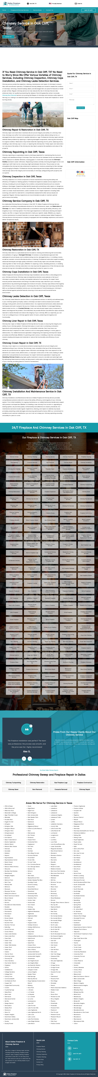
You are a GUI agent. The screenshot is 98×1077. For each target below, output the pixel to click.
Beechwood (8, 873)
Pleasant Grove (55, 1014)
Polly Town (54, 1021)
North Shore (54, 931)
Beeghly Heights (9, 875)
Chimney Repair (68, 462)
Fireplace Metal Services (14, 545)
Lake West (54, 806)
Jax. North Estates (33, 967)
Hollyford (30, 934)
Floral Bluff (31, 857)
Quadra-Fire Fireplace (86, 605)
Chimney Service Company (68, 648)
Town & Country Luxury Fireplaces (50, 591)
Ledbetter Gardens (56, 824)
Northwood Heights (57, 936)
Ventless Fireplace (50, 676)
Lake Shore (31, 1023)
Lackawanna (32, 1001)
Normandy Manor (56, 918)
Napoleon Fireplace (50, 598)
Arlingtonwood (9, 833)
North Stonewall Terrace (58, 934)
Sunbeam (77, 922)
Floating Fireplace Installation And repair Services (68, 691)
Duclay (7, 1021)
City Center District (10, 963)
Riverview (76, 828)
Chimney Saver (86, 491)
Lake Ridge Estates (33, 1021)
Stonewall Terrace (79, 918)
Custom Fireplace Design (32, 575)
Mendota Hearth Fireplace (50, 612)
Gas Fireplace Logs (86, 545)
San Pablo (77, 860)
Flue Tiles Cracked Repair (50, 568)
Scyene (76, 871)
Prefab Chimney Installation (50, 635)
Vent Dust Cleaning (68, 641)
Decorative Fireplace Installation (86, 655)
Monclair (53, 889)
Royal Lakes (77, 842)
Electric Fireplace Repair (68, 520)
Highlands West (32, 916)
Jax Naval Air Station (34, 965)
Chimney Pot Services (68, 506)
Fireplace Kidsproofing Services (68, 635)
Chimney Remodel (68, 683)
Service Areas (37, 10)
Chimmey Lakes (9, 956)
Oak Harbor (54, 943)
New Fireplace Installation (86, 469)
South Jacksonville (79, 884)
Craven (7, 987)
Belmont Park (9, 880)
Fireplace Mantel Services (86, 691)
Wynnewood (77, 1019)
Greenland (31, 891)
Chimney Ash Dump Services (50, 506)
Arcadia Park (9, 819)
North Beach (55, 922)
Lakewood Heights (56, 815)
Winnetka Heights (79, 1003)
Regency (76, 815)
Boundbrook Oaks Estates (13, 905)
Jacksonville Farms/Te (34, 954)
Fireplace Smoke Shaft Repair (32, 484)
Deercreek (8, 994)
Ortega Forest (55, 967)
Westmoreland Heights (81, 985)
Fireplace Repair (50, 469)
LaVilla (53, 822)
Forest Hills (31, 860)
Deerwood (8, 996)
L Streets (30, 990)
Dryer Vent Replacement (50, 655)
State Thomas (78, 913)
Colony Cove (8, 976)
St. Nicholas (77, 911)
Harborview (31, 902)
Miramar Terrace (56, 882)
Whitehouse (77, 996)
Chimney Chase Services (50, 498)
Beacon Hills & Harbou (11, 866)
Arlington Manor (10, 828)
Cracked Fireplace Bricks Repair (50, 691)
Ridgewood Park (79, 824)
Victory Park (77, 972)
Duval (29, 806)
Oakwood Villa (55, 956)
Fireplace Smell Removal (14, 568)
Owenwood (54, 976)
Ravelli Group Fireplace (50, 627)
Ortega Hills (54, 970)
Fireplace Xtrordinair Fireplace (86, 612)
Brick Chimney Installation (86, 476)
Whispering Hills (78, 992)
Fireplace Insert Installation (14, 635)
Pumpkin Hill (77, 810)
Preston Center (55, 1023)
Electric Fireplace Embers (68, 575)
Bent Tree (8, 882)
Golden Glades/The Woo (35, 880)
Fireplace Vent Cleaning (68, 513)
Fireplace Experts (86, 648)
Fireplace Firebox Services (50, 545)
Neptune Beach (55, 907)
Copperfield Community (12, 985)
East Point (31, 819)
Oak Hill (53, 947)
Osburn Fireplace (50, 605)
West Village (77, 981)
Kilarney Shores (32, 978)
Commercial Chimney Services (50, 552)
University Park (78, 954)
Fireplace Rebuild (14, 520)
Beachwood (8, 864)
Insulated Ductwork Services (86, 683)
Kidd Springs (31, 976)
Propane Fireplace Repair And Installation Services (14, 536)
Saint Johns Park (79, 848)
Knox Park (31, 987)
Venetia (76, 965)
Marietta (53, 857)
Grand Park (31, 887)
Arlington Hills (9, 826)
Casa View (8, 938)
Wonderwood (78, 1005)
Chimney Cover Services (68, 498)
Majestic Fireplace (68, 598)
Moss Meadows (55, 898)
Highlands (31, 913)
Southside (77, 893)
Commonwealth (9, 978)
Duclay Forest (9, 1023)
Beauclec (7, 869)
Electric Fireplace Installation (32, 528)
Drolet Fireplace (14, 619)
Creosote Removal (32, 462)
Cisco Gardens (9, 961)
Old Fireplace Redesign (68, 568)
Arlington (7, 824)
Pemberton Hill (55, 996)
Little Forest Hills (56, 828)
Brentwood (8, 911)
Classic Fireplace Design (86, 568)
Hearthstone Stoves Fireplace (86, 619)
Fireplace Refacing (68, 484)
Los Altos (53, 840)
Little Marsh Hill (55, 831)
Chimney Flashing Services (14, 513)
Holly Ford (31, 929)
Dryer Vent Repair (32, 655)
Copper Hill (8, 983)
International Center (34, 947)
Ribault (76, 819)
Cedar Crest (8, 940)
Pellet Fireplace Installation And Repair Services (68, 583)
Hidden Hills (31, 909)
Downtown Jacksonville (12, 1019)
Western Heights (79, 983)
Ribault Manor (78, 822)
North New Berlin (56, 927)
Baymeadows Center (11, 860)
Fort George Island (33, 866)
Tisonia (76, 943)
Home (4, 10)
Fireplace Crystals (32, 583)
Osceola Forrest (55, 972)
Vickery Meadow (79, 967)
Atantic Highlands (10, 842)
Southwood (77, 898)
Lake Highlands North (34, 1012)
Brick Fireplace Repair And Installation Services (14, 691)
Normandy (54, 913)
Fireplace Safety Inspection (68, 655)
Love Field (54, 842)
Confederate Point (10, 981)
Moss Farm (54, 896)
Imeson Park (32, 945)
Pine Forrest (54, 1012)
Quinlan (76, 813)
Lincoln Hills (54, 826)
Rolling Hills (77, 835)
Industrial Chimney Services (86, 552)
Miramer (53, 884)
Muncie (53, 900)
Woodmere (77, 1014)
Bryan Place (8, 920)
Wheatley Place (78, 990)
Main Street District (57, 851)
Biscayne (7, 889)
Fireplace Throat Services (14, 552)
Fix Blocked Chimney (14, 560)
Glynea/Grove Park (33, 878)
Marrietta (54, 860)
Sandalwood (77, 862)
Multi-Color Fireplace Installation (50, 583)
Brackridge (8, 909)
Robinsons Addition (79, 833)
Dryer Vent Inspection (86, 641)
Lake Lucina (31, 1017)
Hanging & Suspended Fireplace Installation (86, 676)
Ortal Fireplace (68, 612)
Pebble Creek (55, 990)
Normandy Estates (56, 916)
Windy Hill (77, 1001)
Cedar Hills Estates (10, 945)
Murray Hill (54, 905)
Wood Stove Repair (50, 669)
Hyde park (31, 940)
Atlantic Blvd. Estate (11, 846)
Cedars (7, 952)
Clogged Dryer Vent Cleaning (14, 648)
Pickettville (54, 1003)
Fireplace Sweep (50, 513)
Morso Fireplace (50, 619)
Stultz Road (77, 920)
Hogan (30, 920)
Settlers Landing (79, 875)
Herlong (30, 907)
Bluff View (8, 900)
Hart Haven (31, 905)
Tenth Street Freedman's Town (83, 934)
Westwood (77, 987)
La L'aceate (31, 996)
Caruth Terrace (9, 929)
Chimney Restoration (14, 491)
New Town (54, 911)
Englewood (31, 844)
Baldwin (7, 853)
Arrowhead (8, 835)
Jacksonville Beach (33, 952)
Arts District (8, 837)
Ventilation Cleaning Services (32, 683)
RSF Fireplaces (14, 598)
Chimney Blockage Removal (32, 491)
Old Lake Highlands (57, 961)
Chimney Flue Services (86, 498)
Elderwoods (31, 833)
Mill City (53, 880)
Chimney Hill (8, 958)
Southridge (77, 891)
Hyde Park (31, 943)
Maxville (53, 862)
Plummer (53, 1019)
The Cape (76, 936)
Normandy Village (56, 920)
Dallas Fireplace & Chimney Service (75, 1074)
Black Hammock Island (12, 896)
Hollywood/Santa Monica (35, 936)
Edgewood (31, 824)
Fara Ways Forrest (33, 853)
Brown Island (9, 918)
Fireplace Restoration (14, 476)
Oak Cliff (53, 940)
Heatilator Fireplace (32, 598)
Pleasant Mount (55, 1017)
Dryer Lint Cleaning (50, 641)
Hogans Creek (32, 922)
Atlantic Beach (9, 844)
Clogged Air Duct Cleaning (32, 648)
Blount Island (9, 898)
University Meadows (80, 952)
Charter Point (9, 954)
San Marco (77, 855)
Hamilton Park (32, 898)
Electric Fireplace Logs (32, 552)
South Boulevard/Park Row (82, 882)
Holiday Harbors (33, 925)
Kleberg (30, 985)
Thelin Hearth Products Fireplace (32, 627)
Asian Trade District (11, 840)
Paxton (53, 985)
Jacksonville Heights (34, 956)
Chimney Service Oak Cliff (14, 46)
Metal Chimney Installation (14, 484)
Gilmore (30, 871)
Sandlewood (77, 864)
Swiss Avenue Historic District (83, 927)
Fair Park (30, 846)
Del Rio (7, 1001)
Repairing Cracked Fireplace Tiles (50, 560)
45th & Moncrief (10, 808)
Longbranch (54, 835)
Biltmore (7, 887)
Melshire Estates (56, 869)
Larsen (53, 819)
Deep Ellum (8, 992)
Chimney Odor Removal (32, 568)
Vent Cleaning (14, 641)
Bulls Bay (7, 927)
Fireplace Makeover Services (50, 683)
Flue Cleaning (14, 462)
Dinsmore (8, 1010)
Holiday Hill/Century (34, 927)
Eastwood (31, 822)
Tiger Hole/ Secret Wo (80, 938)
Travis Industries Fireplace (68, 619)
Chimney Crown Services (14, 498)
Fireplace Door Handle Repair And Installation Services (68, 536)
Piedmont (54, 1010)
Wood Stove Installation (68, 669)
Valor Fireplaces (32, 591)
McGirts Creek (55, 866)
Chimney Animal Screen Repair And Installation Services (68, 477)
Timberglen (77, 940)
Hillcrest (30, 918)
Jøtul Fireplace (14, 612)
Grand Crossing (32, 884)
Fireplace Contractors (86, 513)
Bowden (7, 907)
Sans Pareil (77, 866)
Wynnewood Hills (79, 1021)
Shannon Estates (79, 878)
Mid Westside (55, 875)
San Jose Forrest (79, 853)
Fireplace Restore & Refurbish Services (32, 691)
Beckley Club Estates (11, 871)
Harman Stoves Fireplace (32, 605)
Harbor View (31, 900)
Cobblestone (8, 970)
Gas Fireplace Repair (50, 520)
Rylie (75, 846)
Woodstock (77, 1017)
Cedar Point (8, 947)
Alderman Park (9, 810)
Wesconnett (77, 974)
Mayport (53, 864)
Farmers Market (33, 855)
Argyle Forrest (9, 822)
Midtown (53, 878)
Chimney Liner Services (14, 506)
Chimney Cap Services (32, 498)
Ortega (53, 963)
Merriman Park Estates (58, 871)
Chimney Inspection (68, 456)
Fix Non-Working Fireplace (32, 476)
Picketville (54, 1005)
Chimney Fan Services (86, 506)
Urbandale (77, 963)
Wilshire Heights (78, 999)
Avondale (7, 851)
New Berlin (54, 909)
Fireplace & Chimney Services (20, 10)
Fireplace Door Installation (50, 536)
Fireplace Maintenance (32, 669)
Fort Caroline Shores (34, 864)
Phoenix (53, 1001)
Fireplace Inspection (50, 491)
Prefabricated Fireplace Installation (86, 528)
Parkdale (53, 983)
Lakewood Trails (56, 817)
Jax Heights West (33, 963)
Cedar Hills (8, 943)
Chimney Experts (14, 655)
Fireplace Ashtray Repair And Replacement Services (86, 536)
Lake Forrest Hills (33, 1008)
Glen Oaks (31, 875)
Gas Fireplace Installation (14, 528)
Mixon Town (54, 887)
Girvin (29, 873)
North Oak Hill (55, 929)
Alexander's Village (10, 813)
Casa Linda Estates (10, 934)
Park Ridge (54, 981)
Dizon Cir (7, 1012)
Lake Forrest (31, 1005)
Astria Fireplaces (86, 591)
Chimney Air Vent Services (14, 583)
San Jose (76, 851)
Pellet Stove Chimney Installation (50, 575)
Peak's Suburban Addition (58, 987)
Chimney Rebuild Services (32, 635)
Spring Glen (77, 902)
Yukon (76, 1023)
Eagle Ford (31, 810)
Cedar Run (8, 949)
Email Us (78, 4)
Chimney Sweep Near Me (50, 662)
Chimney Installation (86, 462)
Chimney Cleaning (32, 456)
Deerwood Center (10, 999)
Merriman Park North (57, 873)
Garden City (31, 869)
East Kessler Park (33, 817)
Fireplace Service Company (50, 648)
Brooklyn (7, 916)
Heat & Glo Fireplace (14, 605)
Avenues (7, 848)
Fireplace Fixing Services (32, 676)
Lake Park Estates (33, 1019)
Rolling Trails (77, 837)
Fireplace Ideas (14, 662)
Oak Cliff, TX (76, 1059)
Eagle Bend (31, 808)
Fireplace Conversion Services (68, 676)
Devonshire (8, 1005)
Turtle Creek (77, 947)
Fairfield (30, 851)
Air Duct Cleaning (32, 641)
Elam (29, 831)
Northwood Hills (56, 938)
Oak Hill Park (55, 949)
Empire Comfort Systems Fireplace (14, 627)
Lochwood (54, 833)
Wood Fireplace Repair (32, 520)
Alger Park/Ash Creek (11, 815)
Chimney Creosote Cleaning (32, 469)
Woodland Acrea (79, 1010)
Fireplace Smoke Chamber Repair (50, 484)
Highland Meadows (33, 911)
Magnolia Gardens (56, 848)
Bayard (7, 855)
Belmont (7, 878)
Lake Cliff (30, 1003)
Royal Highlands (79, 840)
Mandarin (54, 853)
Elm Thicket (31, 835)
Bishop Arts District (10, 893)
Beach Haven (9, 862)
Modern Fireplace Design (14, 575)
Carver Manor (9, 931)
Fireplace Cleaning (86, 456)
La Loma (30, 999)
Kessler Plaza (32, 974)
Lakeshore (54, 808)
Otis (52, 974)
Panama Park (55, 978)
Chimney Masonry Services (32, 513)
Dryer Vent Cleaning (86, 635)
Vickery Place (78, 970)
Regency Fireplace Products (86, 583)
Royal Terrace (78, 844)
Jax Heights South (33, 961)
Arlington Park (9, 831)
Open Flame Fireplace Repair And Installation (14, 683)
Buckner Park (9, 922)
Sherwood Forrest (79, 880)
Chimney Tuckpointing (86, 484)
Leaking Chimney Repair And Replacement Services (32, 560)
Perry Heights (55, 999)
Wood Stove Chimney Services (14, 676)
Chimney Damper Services (32, 506)
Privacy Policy (39, 1064)
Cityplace (7, 965)
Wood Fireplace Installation (86, 520)
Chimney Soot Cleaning (14, 469)
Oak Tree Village (56, 954)
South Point (77, 887)
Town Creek (77, 945)
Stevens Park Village (80, 916)
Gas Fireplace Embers (86, 575)
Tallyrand (76, 931)
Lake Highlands (32, 1010)
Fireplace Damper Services (68, 545)
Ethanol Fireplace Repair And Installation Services (68, 528)
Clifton (7, 967)
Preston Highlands (79, 806)
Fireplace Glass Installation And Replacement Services (32, 536)
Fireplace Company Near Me (14, 669)
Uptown (76, 958)
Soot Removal (50, 462)
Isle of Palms (32, 949)
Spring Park (77, 905)
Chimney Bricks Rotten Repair (68, 560)
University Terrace (79, 956)
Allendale (7, 817)
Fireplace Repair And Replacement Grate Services (32, 545)
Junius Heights (32, 972)
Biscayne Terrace (10, 891)
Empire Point (31, 840)
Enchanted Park (32, 842)
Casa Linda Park (10, 936)
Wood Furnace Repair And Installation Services (50, 528)
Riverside (76, 826)
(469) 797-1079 (89, 10)
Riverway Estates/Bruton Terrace (84, 831)
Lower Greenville (56, 846)
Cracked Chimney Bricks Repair (86, 560)
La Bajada (31, 994)
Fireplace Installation (68, 469)
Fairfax (30, 848)
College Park (8, 974)
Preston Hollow (78, 808)
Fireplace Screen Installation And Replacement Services (86, 627)
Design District (9, 1003)
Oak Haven (54, 945)
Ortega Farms (55, 965)
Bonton (7, 902)
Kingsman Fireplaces (68, 591)
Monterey (54, 893)
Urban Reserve (78, 961)
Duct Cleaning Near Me (32, 662)
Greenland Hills (32, 893)
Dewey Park (8, 1008)
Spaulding (77, 900)
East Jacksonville (33, 815)
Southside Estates (79, 896)
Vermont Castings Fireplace (86, 598)
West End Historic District (81, 976)
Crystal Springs (9, 990)
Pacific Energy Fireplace (32, 612)
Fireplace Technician (86, 662)
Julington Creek (32, 970)
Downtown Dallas (10, 1017)
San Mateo (77, 857)
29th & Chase (9, 806)
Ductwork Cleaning (68, 662)
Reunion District (79, 817)
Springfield (77, 907)
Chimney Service (50, 456)
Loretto (53, 837)
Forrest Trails (32, 862)
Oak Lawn (54, 952)
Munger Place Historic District (60, 902)
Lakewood (54, 810)
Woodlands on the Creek (81, 1012)
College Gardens (10, 972)
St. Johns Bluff (78, 909)
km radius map (80, 137)
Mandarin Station (56, 855)
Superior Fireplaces (14, 591)
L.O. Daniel (31, 992)
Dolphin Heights (9, 1014)
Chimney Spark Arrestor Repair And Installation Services (50, 477)
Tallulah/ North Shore (80, 929)
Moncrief (53, 891)
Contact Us (49, 10)
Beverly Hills (8, 884)
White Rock (77, 994)
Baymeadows (9, 857)
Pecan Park (54, 994)
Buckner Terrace (10, 925)
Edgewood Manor (33, 826)
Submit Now (80, 107)
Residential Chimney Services (68, 552)
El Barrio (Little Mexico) (35, 828)
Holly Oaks (31, 931)
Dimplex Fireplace (68, 605)
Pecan (53, 992)
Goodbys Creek (32, 882)
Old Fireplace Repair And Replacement (68, 491)
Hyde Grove (31, 938)
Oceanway (54, 958)
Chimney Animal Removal (68, 627)
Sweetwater (77, 925)
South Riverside (78, 889)
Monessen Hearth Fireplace (32, 619)
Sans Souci (77, 869)
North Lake (54, 925)
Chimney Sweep (14, 456)
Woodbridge (77, 1008)
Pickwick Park (55, 1008)
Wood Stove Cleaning (86, 669)
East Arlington (32, 813)
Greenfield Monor (33, 889)
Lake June (31, 1014)
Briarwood (8, 913)
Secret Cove (77, 873)
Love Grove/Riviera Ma (58, 844)
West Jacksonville (79, 978)
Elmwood (30, 837)
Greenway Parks (33, 896)
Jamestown (31, 958)
